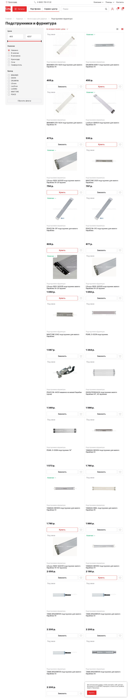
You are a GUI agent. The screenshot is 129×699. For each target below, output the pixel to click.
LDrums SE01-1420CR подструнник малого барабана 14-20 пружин (64, 263)
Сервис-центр (50, 9)
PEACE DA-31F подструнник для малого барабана (62, 214)
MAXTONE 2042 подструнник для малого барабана (63, 312)
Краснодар (14, 59)
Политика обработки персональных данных (20, 687)
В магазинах (14, 56)
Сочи (11, 62)
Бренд (10, 71)
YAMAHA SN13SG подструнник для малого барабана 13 (103, 508)
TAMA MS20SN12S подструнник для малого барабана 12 (103, 558)
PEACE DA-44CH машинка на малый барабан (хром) (64, 361)
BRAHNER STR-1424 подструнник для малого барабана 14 (62, 115)
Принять (90, 691)
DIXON (12, 78)
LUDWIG (12, 89)
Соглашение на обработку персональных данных (22, 689)
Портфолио (35, 9)
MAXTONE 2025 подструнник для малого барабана (102, 165)
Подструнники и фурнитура (56, 62)
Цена (10, 31)
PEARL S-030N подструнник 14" (59, 409)
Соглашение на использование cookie (18, 690)
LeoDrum (13, 86)
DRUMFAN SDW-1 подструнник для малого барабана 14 (103, 66)
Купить (101, 77)
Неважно (13, 50)
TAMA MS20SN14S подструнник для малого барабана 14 (103, 607)
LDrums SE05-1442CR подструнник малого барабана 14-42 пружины (64, 508)
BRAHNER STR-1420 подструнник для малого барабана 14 (65, 66)
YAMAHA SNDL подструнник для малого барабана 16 (102, 459)
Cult (33, 694)
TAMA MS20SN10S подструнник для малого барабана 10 (64, 558)
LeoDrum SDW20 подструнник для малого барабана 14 (103, 115)
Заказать (62, 77)
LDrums (12, 83)
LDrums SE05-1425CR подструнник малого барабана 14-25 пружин (103, 263)
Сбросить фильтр (24, 101)
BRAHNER (13, 75)
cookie (99, 683)
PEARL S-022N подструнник (97, 311)
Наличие (11, 46)
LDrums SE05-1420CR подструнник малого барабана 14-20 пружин (64, 165)
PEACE (12, 94)
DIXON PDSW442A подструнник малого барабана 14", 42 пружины (102, 361)
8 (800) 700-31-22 (74, 648)
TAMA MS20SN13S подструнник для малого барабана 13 (64, 607)
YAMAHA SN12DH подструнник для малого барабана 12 (103, 410)
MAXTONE (13, 92)
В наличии (13, 53)
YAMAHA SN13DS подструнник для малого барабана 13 (64, 459)
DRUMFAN (13, 81)
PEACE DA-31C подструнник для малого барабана (102, 214)
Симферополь (15, 65)
